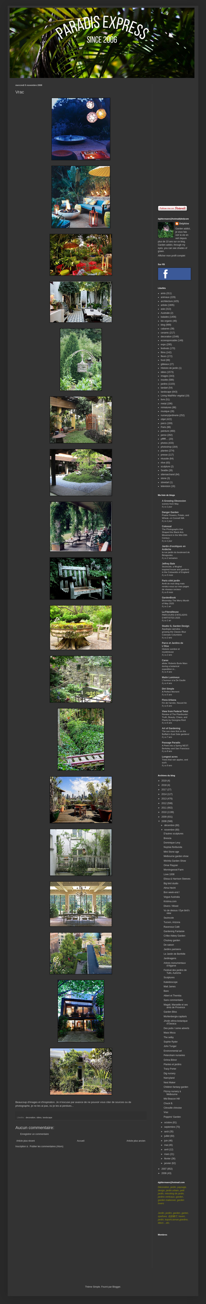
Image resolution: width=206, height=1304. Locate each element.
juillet (167, 1136)
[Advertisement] (174, 142)
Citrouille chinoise (173, 1107)
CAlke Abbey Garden (174, 935)
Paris (163, 427)
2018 (164, 785)
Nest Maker (169, 1082)
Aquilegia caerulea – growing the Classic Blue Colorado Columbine (174, 632)
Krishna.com (170, 901)
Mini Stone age (171, 851)
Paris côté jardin (171, 580)
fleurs (163, 356)
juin (166, 1140)
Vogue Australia (172, 897)
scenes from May (170, 504)
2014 (164, 794)
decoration (30, 1117)
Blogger (116, 1286)
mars (167, 1154)
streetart (165, 482)
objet (163, 419)
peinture (165, 431)
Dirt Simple (168, 688)
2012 (164, 803)
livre (163, 399)
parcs (163, 423)
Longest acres (170, 756)
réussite (165, 458)
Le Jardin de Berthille (174, 954)
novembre (169, 829)
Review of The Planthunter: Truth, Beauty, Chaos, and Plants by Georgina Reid (175, 717)
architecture (167, 301)
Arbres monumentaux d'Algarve (175, 964)
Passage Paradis (171, 742)
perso (164, 435)
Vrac (166, 1112)
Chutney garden (172, 940)
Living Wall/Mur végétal (173, 395)
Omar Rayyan (171, 865)
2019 (164, 780)
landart (164, 387)
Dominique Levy (172, 842)
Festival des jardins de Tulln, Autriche (175, 971)
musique (165, 411)
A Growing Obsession (174, 501)
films (163, 352)
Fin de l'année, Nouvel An (174, 703)
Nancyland (169, 1078)
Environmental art (173, 1050)
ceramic (165, 332)
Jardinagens (170, 958)
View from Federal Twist (175, 711)
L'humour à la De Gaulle (173, 680)
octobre (168, 1122)
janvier (168, 1163)
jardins (164, 384)
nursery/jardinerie (170, 415)
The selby (169, 1037)
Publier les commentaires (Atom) (46, 1146)
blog (163, 324)
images (164, 376)
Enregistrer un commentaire (34, 1134)
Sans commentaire (173, 1000)
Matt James (170, 986)
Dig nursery (169, 1073)
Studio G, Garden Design (175, 626)
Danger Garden (170, 512)
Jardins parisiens (172, 949)
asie (163, 309)
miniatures (166, 407)
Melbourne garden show (176, 856)
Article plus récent (25, 1140)
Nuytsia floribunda (173, 847)
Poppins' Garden (172, 1117)
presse (164, 454)
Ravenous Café (172, 927)
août (166, 1131)
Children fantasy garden (176, 1087)
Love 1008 (169, 874)
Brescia (167, 838)
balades (165, 317)
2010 (164, 812)
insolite (164, 379)
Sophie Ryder (171, 1041)
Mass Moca (169, 1032)
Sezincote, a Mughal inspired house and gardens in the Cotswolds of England (175, 569)
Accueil (81, 1140)
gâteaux (165, 364)
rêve (163, 462)
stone (163, 478)
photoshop (166, 446)
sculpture (165, 466)
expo (163, 344)
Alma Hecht (170, 888)
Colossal (167, 526)
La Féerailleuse (170, 612)
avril (166, 1149)
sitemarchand (168, 474)
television (165, 486)
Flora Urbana (169, 700)
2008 (164, 821)
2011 (164, 807)
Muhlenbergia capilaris (175, 1016)
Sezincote (169, 917)
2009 (164, 816)
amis (163, 293)
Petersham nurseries (174, 1055)
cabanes (165, 328)
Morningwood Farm (173, 869)
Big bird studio (171, 883)
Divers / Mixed (171, 906)
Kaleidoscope (171, 982)
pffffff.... (164, 439)
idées (39, 1117)
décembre (169, 825)
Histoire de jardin (169, 368)
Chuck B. (168, 1103)
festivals (165, 348)
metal (163, 403)
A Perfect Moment (170, 692)
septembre (170, 1127)
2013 (164, 798)
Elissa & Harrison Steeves (177, 878)
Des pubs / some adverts (176, 1028)
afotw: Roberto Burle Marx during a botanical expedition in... (174, 666)
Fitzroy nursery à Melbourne (172, 1092)
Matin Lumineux (170, 677)
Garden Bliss (170, 1011)
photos (164, 443)
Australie (165, 313)
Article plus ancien (136, 1140)
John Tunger (170, 1046)
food (163, 360)
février (167, 1158)
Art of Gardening (171, 728)
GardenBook (169, 597)
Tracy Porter (170, 1068)
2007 (164, 1168)
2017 (164, 789)
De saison (169, 944)
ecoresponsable (169, 340)
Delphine (184, 223)
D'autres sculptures (173, 833)
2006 (164, 1173)
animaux (165, 297)
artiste (164, 305)
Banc (166, 991)
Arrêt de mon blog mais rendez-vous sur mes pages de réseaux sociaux (175, 586)
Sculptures (169, 977)
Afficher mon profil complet (171, 255)
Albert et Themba (172, 995)
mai (166, 1145)
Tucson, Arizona (172, 922)
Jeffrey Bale (168, 563)
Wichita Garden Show (175, 860)
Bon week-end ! (172, 892)
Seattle (164, 470)
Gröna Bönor (170, 1060)
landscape (47, 1117)
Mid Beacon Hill (172, 1098)
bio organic (166, 321)
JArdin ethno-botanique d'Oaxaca (176, 1022)
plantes (164, 450)
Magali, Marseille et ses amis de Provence (176, 1006)
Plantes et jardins (172, 1064)
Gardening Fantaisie (174, 931)
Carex (165, 660)
